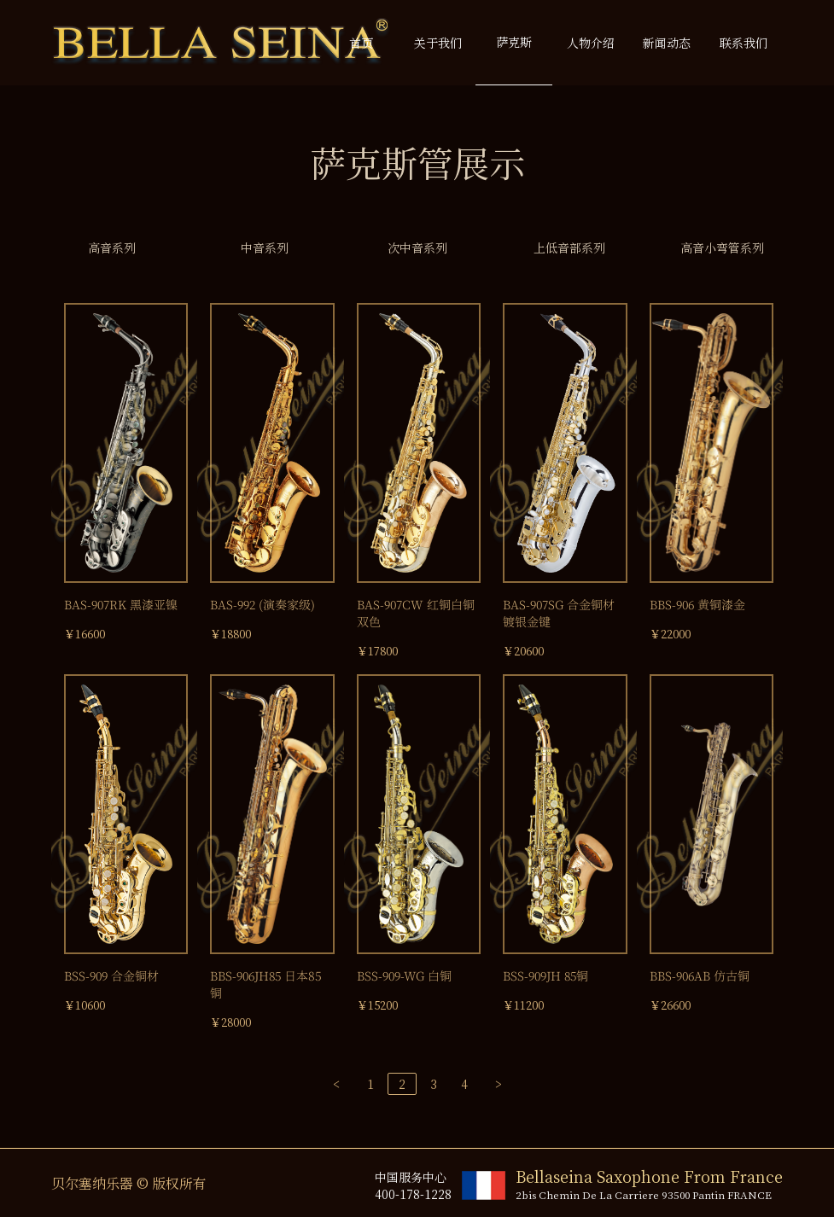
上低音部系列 (569, 247)
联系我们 (743, 42)
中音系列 (265, 247)
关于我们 (438, 42)
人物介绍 (591, 42)
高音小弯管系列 (722, 247)
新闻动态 (667, 42)
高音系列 (112, 247)
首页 (361, 42)
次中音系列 (417, 247)
